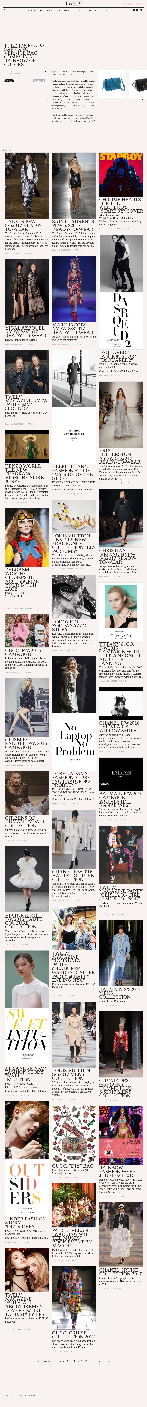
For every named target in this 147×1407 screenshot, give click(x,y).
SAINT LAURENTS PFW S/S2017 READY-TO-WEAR (73, 225)
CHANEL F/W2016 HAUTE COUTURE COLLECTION (73, 875)
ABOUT (6, 1395)
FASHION (31, 10)
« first (39, 1361)
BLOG (105, 10)
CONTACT (14, 1395)
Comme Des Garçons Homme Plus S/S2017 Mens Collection (115, 1088)
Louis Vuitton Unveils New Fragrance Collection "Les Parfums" (74, 543)
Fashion (8, 71)
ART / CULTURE (46, 10)
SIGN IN (139, 4)
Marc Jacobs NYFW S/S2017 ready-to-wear (72, 328)
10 (86, 1361)
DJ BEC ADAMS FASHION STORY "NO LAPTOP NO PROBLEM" (71, 779)
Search (6, 10)
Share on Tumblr (39, 80)
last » (108, 1361)
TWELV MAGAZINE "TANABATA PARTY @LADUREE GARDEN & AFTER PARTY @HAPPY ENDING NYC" (73, 967)
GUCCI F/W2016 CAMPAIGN (23, 652)
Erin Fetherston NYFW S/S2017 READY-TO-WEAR (120, 456)
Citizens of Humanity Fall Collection (25, 822)
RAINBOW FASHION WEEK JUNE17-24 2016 (117, 1171)
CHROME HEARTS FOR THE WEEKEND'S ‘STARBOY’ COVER (121, 205)
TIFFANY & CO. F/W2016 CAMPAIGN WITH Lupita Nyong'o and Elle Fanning (119, 653)
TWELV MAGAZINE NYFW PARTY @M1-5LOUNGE (26, 402)
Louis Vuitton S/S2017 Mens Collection (71, 1074)
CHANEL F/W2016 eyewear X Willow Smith (119, 726)
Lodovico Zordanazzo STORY (69, 625)
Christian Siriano (108, 569)
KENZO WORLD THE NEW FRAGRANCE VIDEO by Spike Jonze (24, 473)
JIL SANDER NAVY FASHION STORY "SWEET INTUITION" (26, 1074)
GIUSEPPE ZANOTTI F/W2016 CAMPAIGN (26, 743)
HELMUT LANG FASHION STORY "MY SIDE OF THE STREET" (72, 472)
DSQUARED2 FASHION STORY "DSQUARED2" (118, 356)
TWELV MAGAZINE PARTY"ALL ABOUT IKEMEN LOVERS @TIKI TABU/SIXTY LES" (25, 1305)
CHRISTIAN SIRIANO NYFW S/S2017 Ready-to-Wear (117, 556)
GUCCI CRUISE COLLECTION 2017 (73, 1335)
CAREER (23, 1395)
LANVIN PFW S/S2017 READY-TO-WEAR (23, 225)
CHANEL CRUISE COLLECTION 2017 (120, 1272)
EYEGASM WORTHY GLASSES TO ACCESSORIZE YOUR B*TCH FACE (22, 579)
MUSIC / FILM (63, 10)
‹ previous (48, 1361)
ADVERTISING (33, 1395)
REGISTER (128, 4)
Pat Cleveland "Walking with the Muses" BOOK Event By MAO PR (72, 1238)
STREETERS (92, 10)
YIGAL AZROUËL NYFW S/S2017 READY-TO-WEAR (25, 331)
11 (90, 1361)
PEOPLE (78, 10)
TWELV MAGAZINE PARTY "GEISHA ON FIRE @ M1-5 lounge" (121, 893)
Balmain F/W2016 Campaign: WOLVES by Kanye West (121, 799)
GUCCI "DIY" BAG (73, 1166)
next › (101, 1361)
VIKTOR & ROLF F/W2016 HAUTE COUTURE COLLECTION (24, 921)
